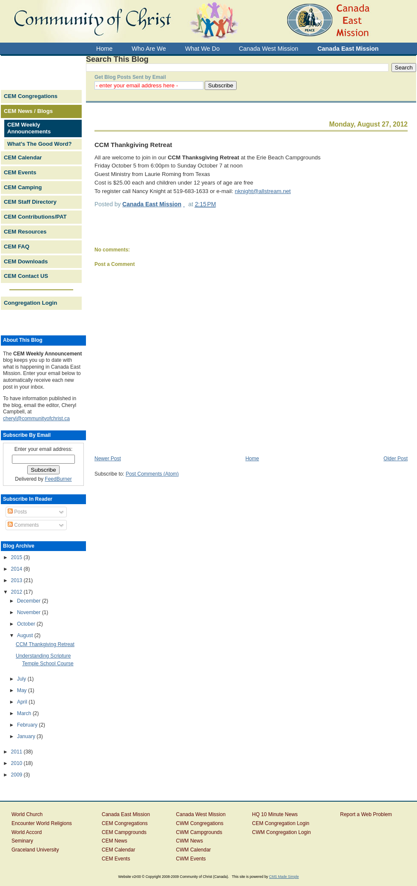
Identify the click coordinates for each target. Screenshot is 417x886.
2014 (17, 569)
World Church (27, 814)
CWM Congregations (199, 823)
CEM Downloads (26, 261)
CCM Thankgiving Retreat (45, 644)
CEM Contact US (26, 276)
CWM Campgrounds (199, 832)
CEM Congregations (30, 96)
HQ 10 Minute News (274, 814)
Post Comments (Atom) (152, 474)
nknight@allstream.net (263, 191)
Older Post (395, 459)
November (29, 612)
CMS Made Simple (284, 876)
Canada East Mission (126, 814)
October (27, 624)
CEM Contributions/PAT (35, 217)
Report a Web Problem (366, 814)
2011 (17, 752)
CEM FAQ (16, 246)
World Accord (26, 832)
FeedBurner (58, 479)
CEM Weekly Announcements (29, 128)
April (23, 702)
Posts (17, 512)
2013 (17, 580)
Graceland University (35, 850)
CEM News (114, 841)
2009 (17, 775)
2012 (17, 592)
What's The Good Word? (39, 144)
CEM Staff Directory (30, 202)
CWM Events (191, 859)
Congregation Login (30, 303)
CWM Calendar (193, 850)
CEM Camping (23, 187)
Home (252, 459)
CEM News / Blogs (28, 111)
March (25, 713)
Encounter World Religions (41, 823)
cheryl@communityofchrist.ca (36, 418)
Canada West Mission (201, 814)
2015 (17, 557)
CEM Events (20, 172)
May (22, 690)
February (28, 725)
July (22, 679)
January (27, 736)
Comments (23, 525)
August (25, 635)
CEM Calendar (23, 157)
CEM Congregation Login (280, 823)
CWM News (189, 841)
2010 (17, 763)
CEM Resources (25, 231)
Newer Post (107, 459)
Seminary (22, 841)
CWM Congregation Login (281, 832)
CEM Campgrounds (124, 832)
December (29, 601)
